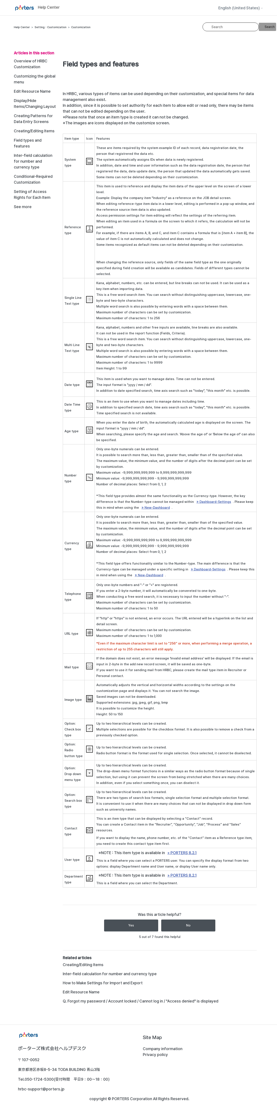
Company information (162, 1048)
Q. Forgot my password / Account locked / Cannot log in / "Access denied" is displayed (140, 1001)
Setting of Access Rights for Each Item (32, 194)
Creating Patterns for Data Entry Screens (33, 118)
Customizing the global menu (34, 79)
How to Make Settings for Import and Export (103, 983)
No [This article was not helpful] (188, 925)
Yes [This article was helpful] (131, 925)
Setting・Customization (50, 27)
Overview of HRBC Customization (30, 64)
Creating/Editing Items (34, 131)
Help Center (22, 27)
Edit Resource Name (32, 91)
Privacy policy (155, 1054)
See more (23, 206)
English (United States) (240, 8)
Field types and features (28, 143)
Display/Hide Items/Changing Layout (35, 103)
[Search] (231, 27)
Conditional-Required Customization (33, 179)
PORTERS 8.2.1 (184, 852)
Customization (80, 27)
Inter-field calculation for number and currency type (33, 161)
